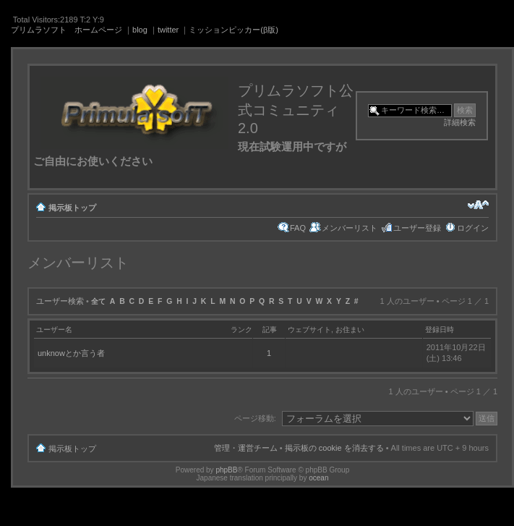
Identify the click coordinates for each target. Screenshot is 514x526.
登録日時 (439, 330)
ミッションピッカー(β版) (233, 29)
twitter (168, 29)
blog (139, 29)
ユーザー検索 (60, 301)
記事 (269, 330)
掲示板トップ (72, 207)
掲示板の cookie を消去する (334, 448)
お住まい (349, 330)
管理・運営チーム (246, 448)
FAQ (298, 228)
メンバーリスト (349, 228)
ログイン (473, 228)
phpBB (226, 470)
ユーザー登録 (417, 228)
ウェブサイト (309, 330)
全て (98, 301)
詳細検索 (460, 122)
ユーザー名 (54, 330)
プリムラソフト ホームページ (66, 29)
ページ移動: (255, 418)
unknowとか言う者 (71, 353)
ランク (241, 330)
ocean (318, 478)
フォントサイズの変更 (478, 204)
